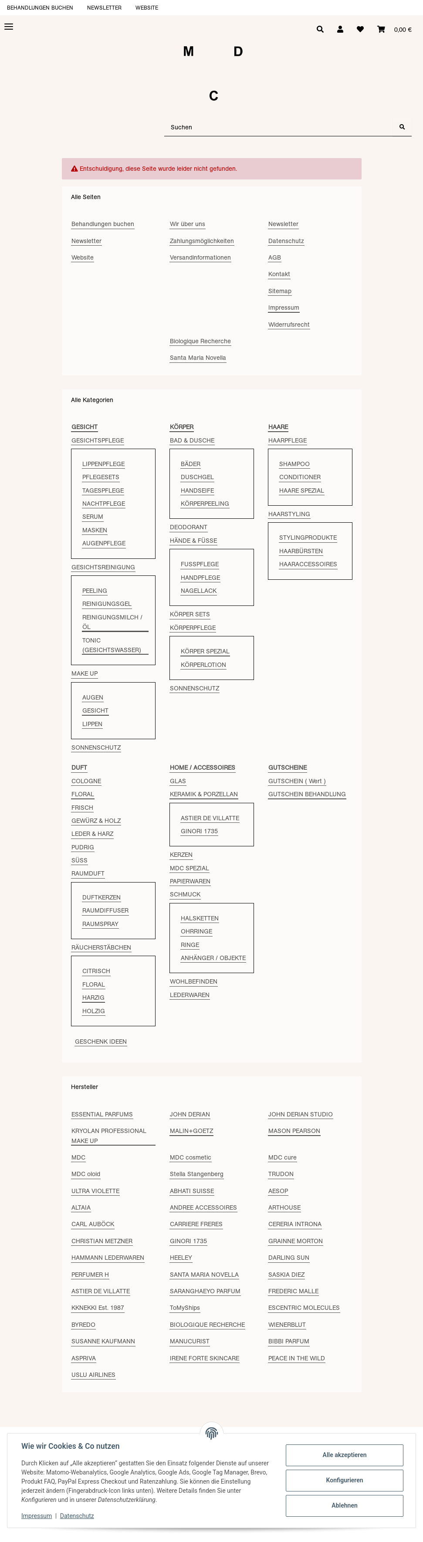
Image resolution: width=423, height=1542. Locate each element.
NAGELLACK (199, 591)
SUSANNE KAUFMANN (103, 1341)
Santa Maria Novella (198, 358)
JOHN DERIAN (190, 1114)
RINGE (190, 945)
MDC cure (282, 1157)
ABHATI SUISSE (192, 1191)
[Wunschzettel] (359, 29)
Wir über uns (187, 224)
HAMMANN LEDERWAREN (107, 1257)
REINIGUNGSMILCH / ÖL (112, 622)
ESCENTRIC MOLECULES (304, 1308)
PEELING (94, 591)
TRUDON (281, 1174)
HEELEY (181, 1257)
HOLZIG (93, 1011)
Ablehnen (344, 1505)
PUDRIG (82, 847)
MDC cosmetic (190, 1157)
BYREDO (83, 1325)
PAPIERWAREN (190, 881)
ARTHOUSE (284, 1207)
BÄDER (190, 464)
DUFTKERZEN (101, 897)
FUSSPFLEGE (200, 564)
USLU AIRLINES (93, 1375)
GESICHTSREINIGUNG (103, 567)
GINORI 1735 (199, 831)
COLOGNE (86, 781)
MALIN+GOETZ (191, 1131)
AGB (274, 257)
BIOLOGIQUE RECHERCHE (207, 1325)
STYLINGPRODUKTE (308, 537)
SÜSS (79, 860)
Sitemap (279, 291)
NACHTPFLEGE (103, 503)
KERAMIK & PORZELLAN (204, 794)
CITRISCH (96, 971)
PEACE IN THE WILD (296, 1358)
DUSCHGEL (197, 477)
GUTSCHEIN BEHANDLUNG (307, 794)
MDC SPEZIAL (189, 868)
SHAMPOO (294, 464)
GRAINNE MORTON (295, 1241)
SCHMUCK (185, 894)
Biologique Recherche (200, 341)
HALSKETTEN (200, 918)
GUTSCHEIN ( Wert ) (297, 781)
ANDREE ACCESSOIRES (203, 1207)
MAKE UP (84, 673)
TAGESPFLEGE (103, 490)
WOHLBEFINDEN (193, 981)
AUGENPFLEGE (103, 543)
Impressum (36, 1515)
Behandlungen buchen (40, 7)
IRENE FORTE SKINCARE (204, 1358)
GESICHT (95, 710)
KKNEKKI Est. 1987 (97, 1308)
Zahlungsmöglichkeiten (202, 241)
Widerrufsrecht (289, 324)
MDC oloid (85, 1174)
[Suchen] (278, 127)
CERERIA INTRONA (294, 1224)
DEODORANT (188, 527)
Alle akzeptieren (344, 1454)
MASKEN (94, 530)
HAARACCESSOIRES (308, 564)
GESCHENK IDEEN (101, 1041)
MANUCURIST (190, 1341)
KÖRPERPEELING (205, 503)
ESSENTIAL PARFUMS (102, 1114)
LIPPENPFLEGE (103, 464)
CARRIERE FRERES (196, 1224)
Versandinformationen (200, 257)
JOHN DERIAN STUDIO (300, 1114)
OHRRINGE (196, 931)
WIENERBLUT (287, 1325)
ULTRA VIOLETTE (95, 1191)
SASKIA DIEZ (286, 1274)
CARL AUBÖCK (92, 1224)
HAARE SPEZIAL (301, 490)
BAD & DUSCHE (192, 440)
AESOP (278, 1191)
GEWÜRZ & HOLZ (96, 821)
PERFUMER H (90, 1274)
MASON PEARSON (294, 1131)
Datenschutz (77, 1515)
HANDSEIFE (197, 490)
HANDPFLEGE (200, 578)
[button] (339, 29)
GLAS (178, 781)
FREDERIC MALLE (293, 1291)
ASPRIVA (83, 1358)
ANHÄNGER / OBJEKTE (213, 958)
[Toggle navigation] (8, 26)
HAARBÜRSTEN (301, 551)
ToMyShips (185, 1308)
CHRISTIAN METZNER (101, 1241)
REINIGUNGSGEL (107, 604)
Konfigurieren (344, 1480)
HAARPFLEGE (287, 440)
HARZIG (93, 997)
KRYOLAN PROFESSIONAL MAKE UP (108, 1135)
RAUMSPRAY (100, 924)
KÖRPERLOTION (203, 665)
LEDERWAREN (190, 995)
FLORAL (82, 794)
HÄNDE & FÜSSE (193, 540)
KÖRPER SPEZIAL (205, 651)
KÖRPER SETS (190, 614)
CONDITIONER (300, 477)
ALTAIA (81, 1207)
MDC (78, 1157)
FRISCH (82, 808)
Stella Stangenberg (196, 1174)
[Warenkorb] (394, 29)
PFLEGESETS (100, 477)
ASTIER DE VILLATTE (210, 818)
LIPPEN (92, 724)
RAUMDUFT (88, 873)
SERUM (92, 517)
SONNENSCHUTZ (96, 747)
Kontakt (279, 274)
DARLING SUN (288, 1257)
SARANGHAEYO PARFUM (205, 1291)
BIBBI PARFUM (288, 1341)
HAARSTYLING (289, 514)
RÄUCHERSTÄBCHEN (101, 947)
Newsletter (104, 7)
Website (146, 7)
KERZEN (181, 855)
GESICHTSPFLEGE (97, 440)
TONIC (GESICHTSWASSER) (111, 645)
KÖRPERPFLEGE (193, 628)
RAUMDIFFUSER (105, 910)
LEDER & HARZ (92, 834)
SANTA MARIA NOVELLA (204, 1274)
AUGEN (92, 697)
